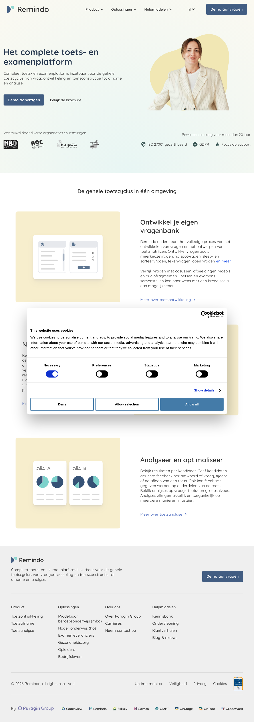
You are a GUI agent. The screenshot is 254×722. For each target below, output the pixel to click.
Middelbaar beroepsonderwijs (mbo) (80, 618)
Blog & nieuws (164, 637)
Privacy (199, 683)
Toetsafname (22, 623)
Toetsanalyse (22, 630)
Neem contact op (120, 630)
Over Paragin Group (123, 616)
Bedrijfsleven (69, 656)
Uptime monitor (149, 683)
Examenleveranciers (76, 635)
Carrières (113, 623)
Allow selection (127, 404)
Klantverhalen (164, 630)
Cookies (220, 683)
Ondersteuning (165, 623)
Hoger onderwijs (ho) (77, 628)
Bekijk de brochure (65, 100)
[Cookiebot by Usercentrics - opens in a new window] (204, 314)
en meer (223, 261)
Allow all (192, 404)
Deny (62, 404)
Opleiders (66, 649)
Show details (204, 390)
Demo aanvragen (226, 9)
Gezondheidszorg (73, 642)
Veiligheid (178, 683)
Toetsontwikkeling (27, 616)
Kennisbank (162, 616)
